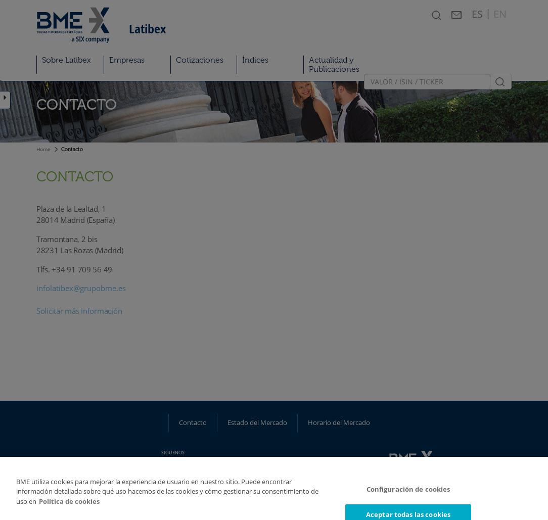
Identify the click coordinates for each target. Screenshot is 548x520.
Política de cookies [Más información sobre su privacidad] (69, 506)
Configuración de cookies (408, 494)
